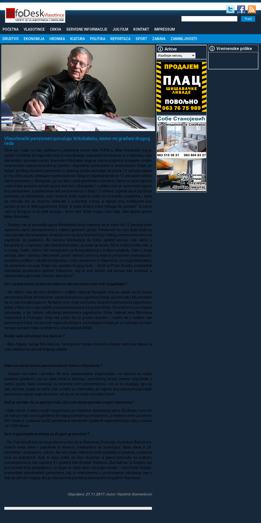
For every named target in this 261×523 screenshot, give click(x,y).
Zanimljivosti (184, 39)
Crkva (55, 29)
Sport (141, 39)
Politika (97, 39)
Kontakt (141, 29)
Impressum (164, 29)
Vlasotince (34, 29)
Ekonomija (34, 39)
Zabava (158, 39)
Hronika (57, 39)
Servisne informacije (86, 29)
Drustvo (11, 39)
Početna (11, 29)
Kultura (77, 39)
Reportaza (120, 39)
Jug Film (120, 29)
